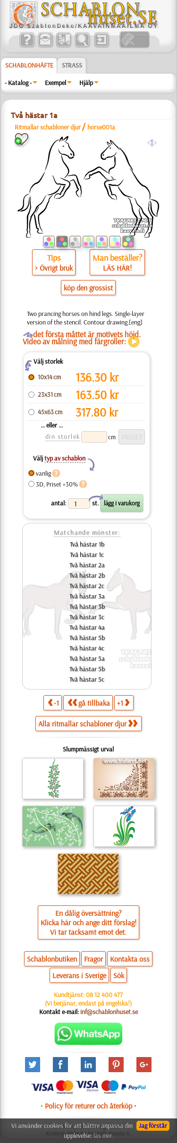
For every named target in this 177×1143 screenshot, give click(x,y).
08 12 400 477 (104, 994)
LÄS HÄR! (117, 268)
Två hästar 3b (87, 606)
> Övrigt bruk (54, 268)
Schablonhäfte (29, 65)
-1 (53, 702)
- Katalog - (18, 82)
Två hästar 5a (87, 658)
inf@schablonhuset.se (109, 1011)
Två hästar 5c (86, 679)
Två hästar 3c (86, 617)
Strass (72, 65)
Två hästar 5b (87, 637)
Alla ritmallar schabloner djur (87, 723)
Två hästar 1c (87, 554)
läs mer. (103, 1135)
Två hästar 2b (87, 575)
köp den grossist (88, 287)
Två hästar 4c (86, 648)
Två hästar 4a (87, 627)
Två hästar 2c (86, 585)
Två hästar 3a (87, 596)
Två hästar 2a (87, 565)
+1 (123, 702)
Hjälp (86, 82)
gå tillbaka (88, 702)
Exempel (55, 82)
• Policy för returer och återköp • (88, 1105)
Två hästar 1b (87, 544)
